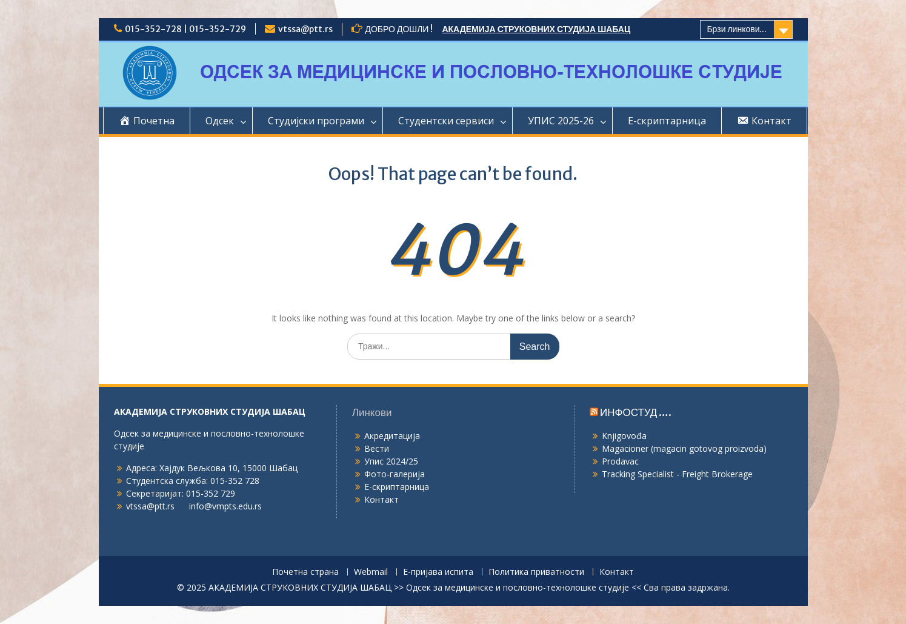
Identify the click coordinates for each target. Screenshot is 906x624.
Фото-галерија (394, 474)
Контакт (381, 499)
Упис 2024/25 (391, 461)
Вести (376, 448)
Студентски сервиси (446, 120)
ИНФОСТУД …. (635, 412)
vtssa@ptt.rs (305, 29)
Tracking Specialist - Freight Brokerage (677, 474)
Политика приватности (536, 572)
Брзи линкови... (737, 29)
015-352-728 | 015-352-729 (185, 29)
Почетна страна (305, 572)
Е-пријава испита (438, 572)
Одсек (219, 120)
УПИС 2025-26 (561, 120)
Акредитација (392, 435)
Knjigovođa (624, 435)
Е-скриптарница (667, 120)
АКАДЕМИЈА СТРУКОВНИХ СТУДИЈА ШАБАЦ (536, 29)
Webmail (371, 572)
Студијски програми (316, 120)
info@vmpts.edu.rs (225, 506)
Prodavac (620, 461)
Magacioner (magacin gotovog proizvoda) (684, 448)
